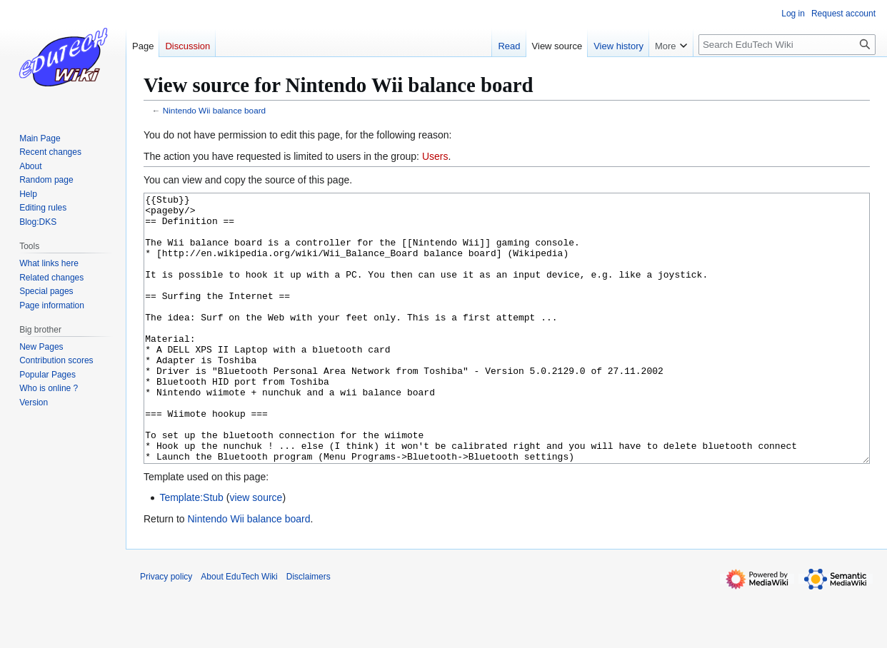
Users (435, 156)
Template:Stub (191, 551)
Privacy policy (166, 630)
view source (255, 551)
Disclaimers (308, 630)
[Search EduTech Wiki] (787, 44)
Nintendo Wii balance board (214, 110)
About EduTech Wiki (239, 630)
